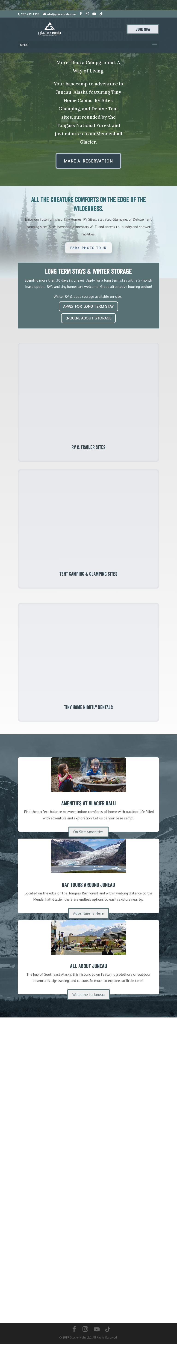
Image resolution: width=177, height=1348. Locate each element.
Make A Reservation (88, 161)
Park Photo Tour (88, 248)
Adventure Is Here (88, 916)
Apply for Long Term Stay (88, 306)
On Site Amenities (88, 835)
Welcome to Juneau (88, 998)
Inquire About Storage (88, 318)
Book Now (143, 29)
